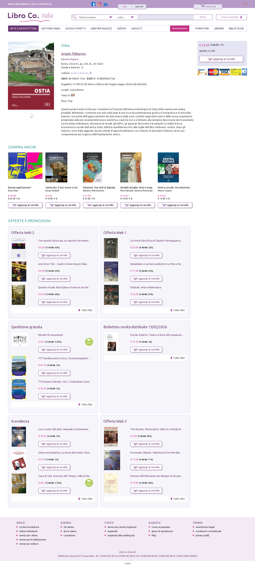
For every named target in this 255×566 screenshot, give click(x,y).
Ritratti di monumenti (50, 334)
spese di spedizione (162, 531)
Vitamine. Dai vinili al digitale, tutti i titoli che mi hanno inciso (117, 187)
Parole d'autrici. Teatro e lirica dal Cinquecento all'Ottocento (165, 334)
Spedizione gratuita (26, 327)
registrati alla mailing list (121, 535)
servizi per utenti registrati (122, 527)
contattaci (69, 535)
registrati (139, 7)
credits (128, 563)
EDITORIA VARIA (51, 28)
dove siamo (70, 531)
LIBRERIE (219, 28)
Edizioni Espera (69, 59)
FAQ (154, 535)
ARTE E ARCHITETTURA (23, 28)
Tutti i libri (87, 310)
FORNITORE (202, 28)
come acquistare (161, 527)
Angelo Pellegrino (73, 54)
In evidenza (20, 421)
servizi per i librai (28, 535)
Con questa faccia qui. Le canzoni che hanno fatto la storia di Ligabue (78, 240)
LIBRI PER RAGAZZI (101, 28)
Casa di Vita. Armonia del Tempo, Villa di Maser (65, 475)
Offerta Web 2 (22, 233)
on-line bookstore (29, 527)
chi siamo (69, 527)
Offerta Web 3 (115, 421)
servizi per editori (28, 543)
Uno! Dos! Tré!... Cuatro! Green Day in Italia (62, 264)
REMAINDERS (179, 28)
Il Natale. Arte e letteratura (145, 287)
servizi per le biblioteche (32, 539)
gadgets (136, 28)
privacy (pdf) (202, 535)
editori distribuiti (28, 531)
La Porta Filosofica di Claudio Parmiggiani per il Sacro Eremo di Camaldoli (172, 240)
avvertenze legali (205, 527)
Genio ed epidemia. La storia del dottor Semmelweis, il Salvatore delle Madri (82, 452)
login (125, 7)
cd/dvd (121, 28)
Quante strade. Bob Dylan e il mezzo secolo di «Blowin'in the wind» (76, 287)
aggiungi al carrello (25, 205)
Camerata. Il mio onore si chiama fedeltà (68, 187)
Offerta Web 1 (115, 233)
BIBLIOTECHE (236, 28)
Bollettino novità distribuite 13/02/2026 (135, 327)
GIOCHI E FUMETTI (75, 28)
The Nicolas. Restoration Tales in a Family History (158, 429)
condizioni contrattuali (208, 531)
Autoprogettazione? (19, 187)
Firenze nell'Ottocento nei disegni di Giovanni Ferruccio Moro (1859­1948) (172, 475)
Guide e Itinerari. (80, 73)
